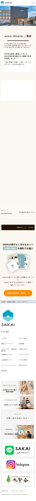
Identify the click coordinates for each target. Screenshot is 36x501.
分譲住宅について (7, 354)
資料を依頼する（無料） (17, 293)
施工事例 (4, 371)
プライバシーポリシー (19, 491)
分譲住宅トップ (25, 227)
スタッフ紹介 (23, 338)
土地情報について (7, 360)
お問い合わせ (23, 365)
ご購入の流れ (23, 349)
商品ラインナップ (7, 344)
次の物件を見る (27, 212)
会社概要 (21, 344)
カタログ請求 (23, 360)
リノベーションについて (9, 365)
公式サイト (4, 491)
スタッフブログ (24, 354)
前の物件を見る (6, 212)
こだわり (4, 338)
